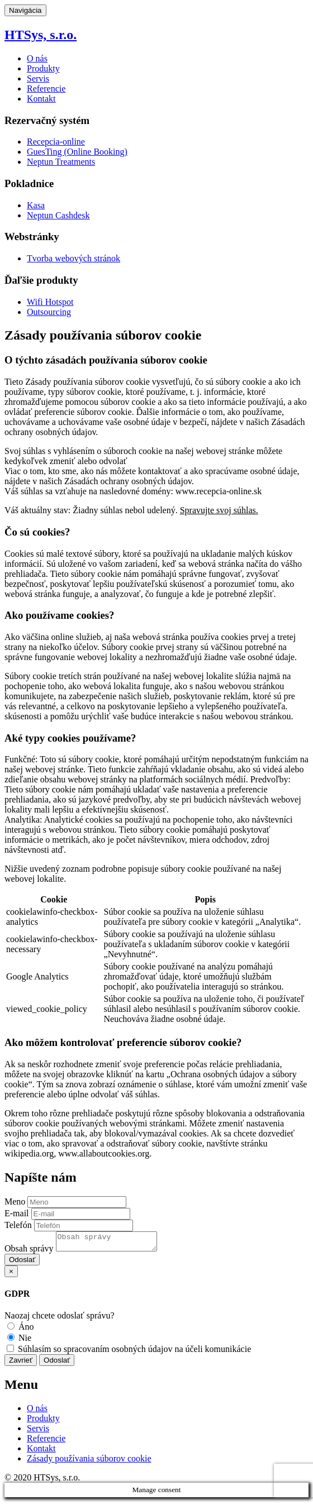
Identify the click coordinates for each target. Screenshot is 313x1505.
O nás (37, 58)
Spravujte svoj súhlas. (219, 510)
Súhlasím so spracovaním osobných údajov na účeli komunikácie (129, 1352)
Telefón (18, 1225)
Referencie (46, 88)
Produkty (43, 68)
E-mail (16, 1213)
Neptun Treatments (61, 161)
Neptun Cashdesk (58, 215)
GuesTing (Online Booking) (77, 151)
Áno (20, 1330)
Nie (19, 1341)
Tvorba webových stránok (73, 258)
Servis (38, 78)
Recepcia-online (56, 141)
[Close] (11, 1275)
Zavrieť (20, 1363)
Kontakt (41, 98)
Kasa (36, 205)
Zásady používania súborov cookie (89, 1461)
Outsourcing (49, 312)
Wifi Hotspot (50, 302)
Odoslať (22, 1263)
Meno (14, 1201)
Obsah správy (29, 1251)
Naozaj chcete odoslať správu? (59, 1319)
